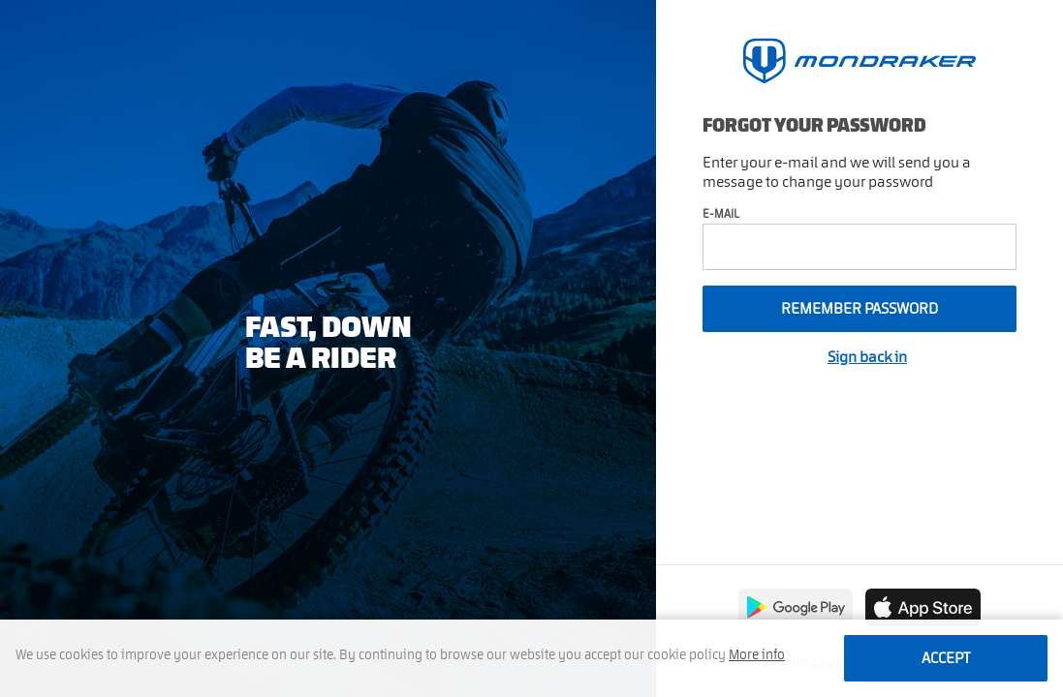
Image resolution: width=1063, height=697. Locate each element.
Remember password (859, 309)
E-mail (721, 214)
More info (757, 655)
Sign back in (867, 357)
